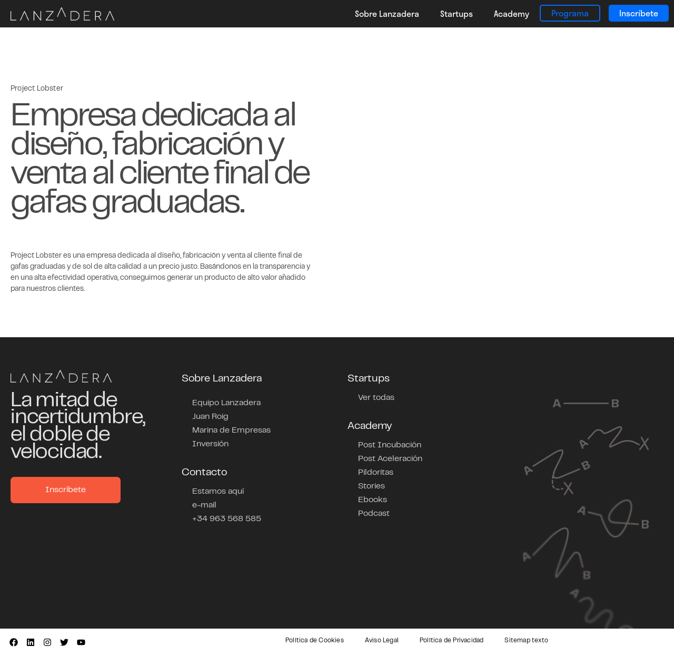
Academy (511, 13)
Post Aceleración (390, 459)
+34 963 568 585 (226, 519)
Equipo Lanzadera (226, 403)
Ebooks (372, 500)
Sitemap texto (526, 640)
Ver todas (376, 398)
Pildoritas (375, 472)
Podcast (374, 513)
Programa (570, 12)
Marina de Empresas (231, 430)
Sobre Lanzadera (387, 13)
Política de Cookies (314, 640)
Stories (371, 486)
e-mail (204, 505)
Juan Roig (210, 416)
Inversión (210, 444)
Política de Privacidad (451, 640)
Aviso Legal (382, 640)
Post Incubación (389, 445)
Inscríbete (638, 12)
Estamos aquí (218, 491)
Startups (456, 13)
